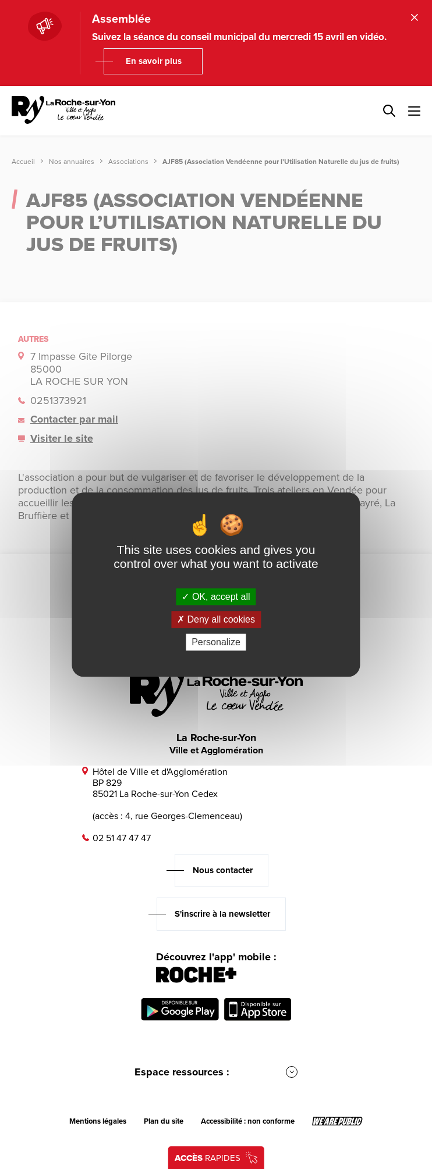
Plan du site (163, 1121)
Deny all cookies (216, 619)
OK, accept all (216, 597)
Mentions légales (97, 1121)
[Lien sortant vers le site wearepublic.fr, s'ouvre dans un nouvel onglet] (337, 1121)
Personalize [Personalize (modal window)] (216, 642)
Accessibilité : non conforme (248, 1121)
